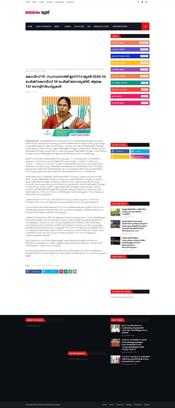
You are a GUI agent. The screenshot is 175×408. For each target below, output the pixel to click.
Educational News (130, 56)
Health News (130, 49)
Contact (41, 2)
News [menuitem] (57, 26)
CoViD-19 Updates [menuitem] (43, 26)
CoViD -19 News (130, 76)
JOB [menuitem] (89, 26)
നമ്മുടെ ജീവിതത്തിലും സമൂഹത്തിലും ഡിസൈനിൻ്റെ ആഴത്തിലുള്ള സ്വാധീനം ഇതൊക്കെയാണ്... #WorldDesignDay (133, 242)
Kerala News (35, 69)
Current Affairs (130, 83)
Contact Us (119, 405)
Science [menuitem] (67, 26)
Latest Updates (130, 89)
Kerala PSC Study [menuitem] (101, 26)
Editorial (130, 96)
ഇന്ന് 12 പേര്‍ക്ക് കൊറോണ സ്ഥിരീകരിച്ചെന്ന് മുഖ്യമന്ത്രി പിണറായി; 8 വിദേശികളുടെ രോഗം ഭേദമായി (134, 329)
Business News (130, 63)
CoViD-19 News (46, 266)
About (34, 2)
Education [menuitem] (79, 26)
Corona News (35, 266)
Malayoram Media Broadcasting (49, 405)
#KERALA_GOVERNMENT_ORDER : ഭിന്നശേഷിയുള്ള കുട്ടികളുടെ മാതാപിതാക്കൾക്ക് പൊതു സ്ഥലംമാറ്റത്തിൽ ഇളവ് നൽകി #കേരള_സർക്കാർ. (134, 344)
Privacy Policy (59, 2)
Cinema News (130, 69)
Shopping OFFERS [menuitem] (120, 26)
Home (28, 2)
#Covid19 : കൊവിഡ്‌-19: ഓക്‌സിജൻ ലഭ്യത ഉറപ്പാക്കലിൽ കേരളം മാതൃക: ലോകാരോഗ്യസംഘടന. (135, 358)
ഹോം (27, 69)
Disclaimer (70, 2)
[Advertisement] (66, 51)
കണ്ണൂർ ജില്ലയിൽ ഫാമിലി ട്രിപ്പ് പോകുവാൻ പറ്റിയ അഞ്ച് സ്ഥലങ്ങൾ (134, 211)
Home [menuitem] (29, 26)
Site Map (49, 2)
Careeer (146, 405)
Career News (130, 103)
